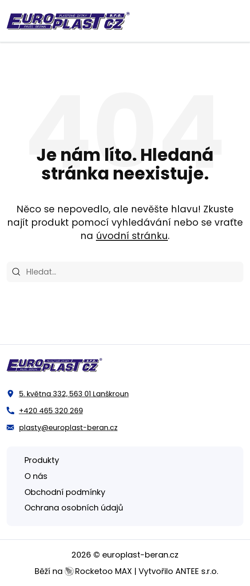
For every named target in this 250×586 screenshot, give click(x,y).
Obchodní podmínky (64, 492)
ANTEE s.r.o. (196, 571)
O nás (36, 476)
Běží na (83, 571)
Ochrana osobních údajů (73, 507)
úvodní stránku (132, 235)
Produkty (41, 460)
